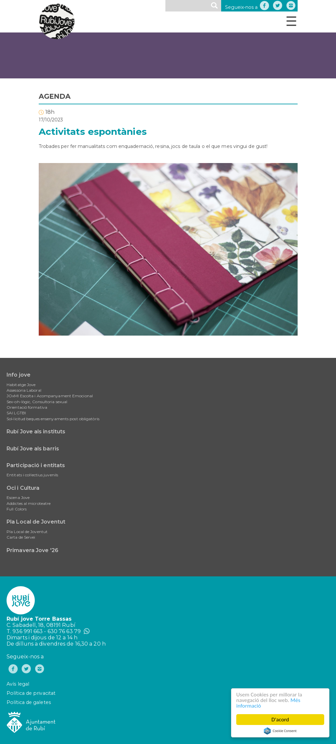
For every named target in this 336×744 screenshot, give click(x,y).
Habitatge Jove (21, 384)
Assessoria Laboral (24, 390)
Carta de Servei (21, 537)
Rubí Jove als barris (33, 448)
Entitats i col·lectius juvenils (32, 474)
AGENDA (55, 96)
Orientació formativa (27, 407)
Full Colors (17, 508)
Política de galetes (29, 702)
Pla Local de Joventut (36, 522)
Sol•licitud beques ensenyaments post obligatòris (53, 418)
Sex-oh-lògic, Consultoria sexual (37, 401)
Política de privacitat (31, 693)
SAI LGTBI (16, 412)
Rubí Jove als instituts (36, 431)
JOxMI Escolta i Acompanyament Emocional (50, 395)
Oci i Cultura (23, 488)
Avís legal (18, 684)
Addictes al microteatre (29, 503)
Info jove (19, 375)
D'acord (280, 719)
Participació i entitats (36, 465)
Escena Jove (18, 497)
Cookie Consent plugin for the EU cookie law (280, 730)
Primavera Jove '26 (32, 550)
